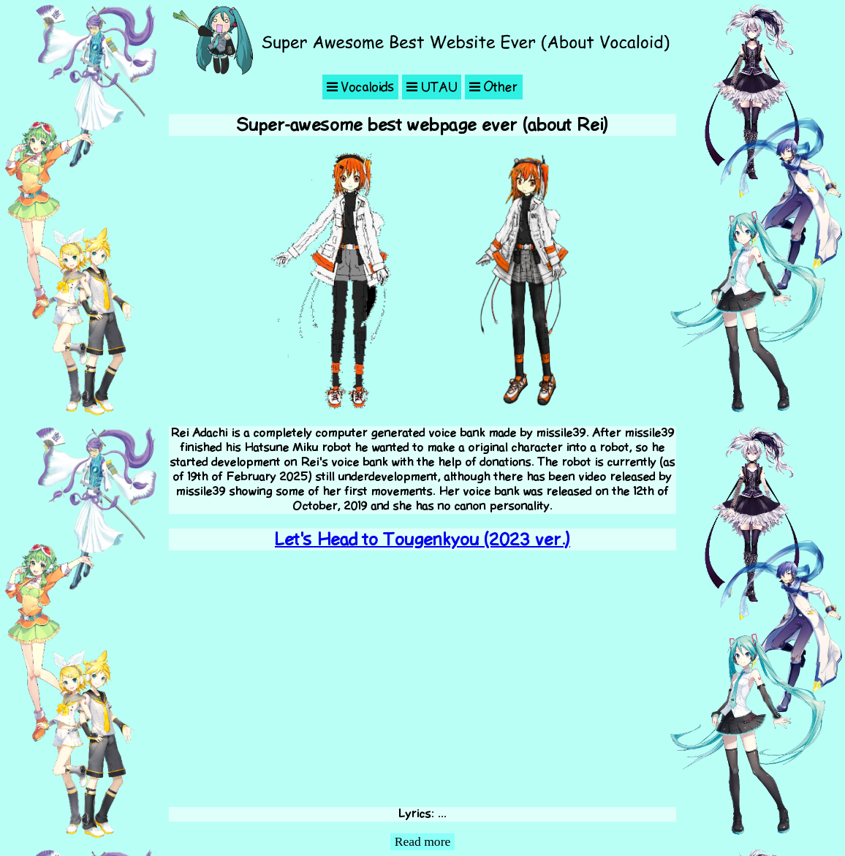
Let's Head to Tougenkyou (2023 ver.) (422, 539)
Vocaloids (360, 87)
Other (493, 87)
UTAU (432, 87)
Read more (423, 841)
